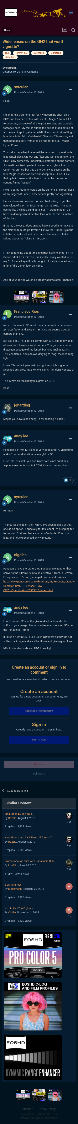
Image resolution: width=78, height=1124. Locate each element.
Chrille (12, 912)
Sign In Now (39, 739)
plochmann (15, 888)
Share (39, 764)
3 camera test (13, 884)
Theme (28, 1109)
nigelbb (20, 555)
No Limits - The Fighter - (19, 908)
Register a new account (39, 710)
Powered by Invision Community (39, 1117)
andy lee (21, 436)
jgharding (22, 405)
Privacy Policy (47, 1109)
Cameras (32, 71)
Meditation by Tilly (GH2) (19, 813)
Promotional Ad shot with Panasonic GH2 (29, 861)
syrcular (11, 67)
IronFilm (13, 865)
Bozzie (12, 818)
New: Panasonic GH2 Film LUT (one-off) (28, 837)
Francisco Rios (26, 311)
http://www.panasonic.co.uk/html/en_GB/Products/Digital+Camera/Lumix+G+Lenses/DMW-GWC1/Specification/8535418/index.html (39, 586)
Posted (29, 92)
